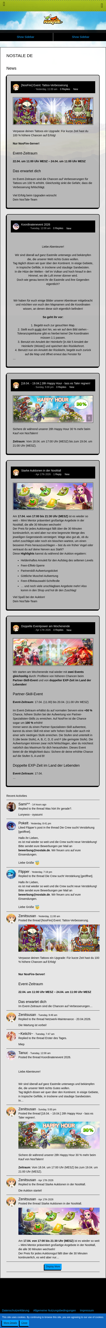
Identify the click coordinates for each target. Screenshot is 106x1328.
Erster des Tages (55, 1038)
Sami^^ (24, 804)
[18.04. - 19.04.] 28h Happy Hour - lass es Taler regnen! (55, 383)
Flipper (23, 872)
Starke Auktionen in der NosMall (41, 470)
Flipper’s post (34, 827)
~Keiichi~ (25, 1034)
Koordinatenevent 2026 (35, 224)
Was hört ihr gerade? (58, 808)
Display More (53, 1266)
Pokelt (23, 823)
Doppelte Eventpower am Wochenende (45, 626)
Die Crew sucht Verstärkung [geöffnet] (68, 876)
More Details (10, 1322)
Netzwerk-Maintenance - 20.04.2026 (67, 1019)
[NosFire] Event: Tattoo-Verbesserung (44, 85)
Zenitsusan (27, 89)
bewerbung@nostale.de (34, 850)
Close (24, 1322)
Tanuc (24, 228)
